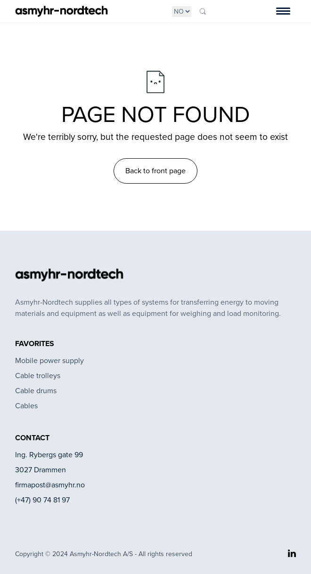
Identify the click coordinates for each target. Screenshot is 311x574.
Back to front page (155, 170)
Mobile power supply (49, 360)
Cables (26, 405)
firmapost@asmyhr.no (50, 484)
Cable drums (36, 390)
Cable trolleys (37, 375)
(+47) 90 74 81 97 (42, 499)
